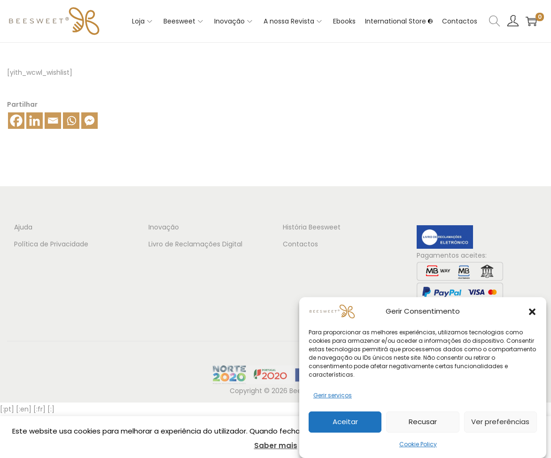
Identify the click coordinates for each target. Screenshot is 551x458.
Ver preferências (500, 424)
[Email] (53, 120)
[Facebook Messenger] (89, 120)
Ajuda (23, 227)
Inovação (163, 227)
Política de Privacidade (51, 244)
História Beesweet (312, 227)
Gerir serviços (332, 398)
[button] (532, 314)
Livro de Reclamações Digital (195, 244)
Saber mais (275, 445)
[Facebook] (16, 120)
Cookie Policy (418, 446)
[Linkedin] (34, 120)
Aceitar (345, 424)
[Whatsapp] (71, 120)
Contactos (300, 244)
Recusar (423, 424)
